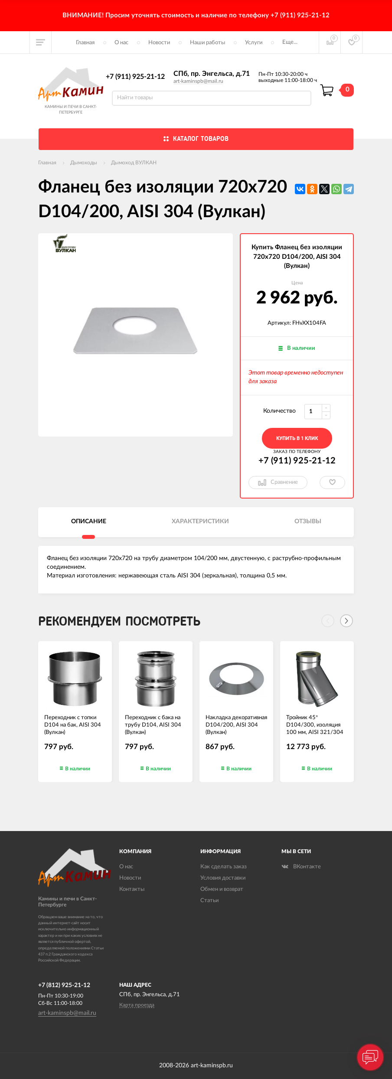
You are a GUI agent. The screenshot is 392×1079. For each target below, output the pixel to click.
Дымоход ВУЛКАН (134, 162)
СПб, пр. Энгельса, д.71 (211, 73)
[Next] (346, 620)
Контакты (131, 889)
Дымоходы (83, 162)
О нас (121, 43)
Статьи (209, 900)
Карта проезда (136, 1004)
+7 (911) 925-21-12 (135, 76)
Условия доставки (222, 878)
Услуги (253, 43)
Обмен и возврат (221, 889)
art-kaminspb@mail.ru (198, 81)
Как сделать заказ (223, 867)
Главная (85, 43)
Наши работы (207, 43)
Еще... (289, 42)
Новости (159, 43)
